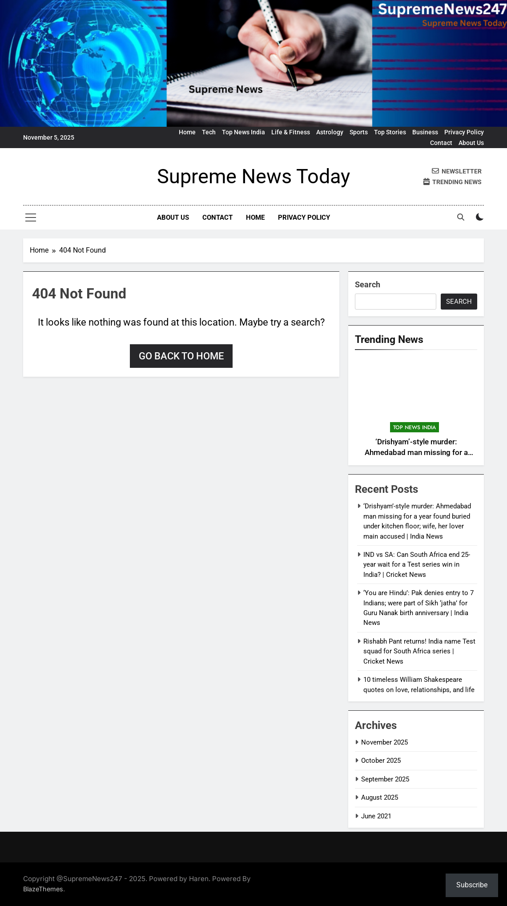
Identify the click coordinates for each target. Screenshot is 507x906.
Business (425, 132)
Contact (441, 142)
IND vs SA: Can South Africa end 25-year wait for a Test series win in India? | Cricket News (416, 565)
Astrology (329, 132)
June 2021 (376, 816)
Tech (209, 132)
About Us (471, 142)
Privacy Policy (464, 132)
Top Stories (390, 132)
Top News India (243, 132)
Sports (359, 132)
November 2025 (384, 742)
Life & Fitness (290, 132)
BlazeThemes (43, 889)
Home (187, 132)
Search (367, 284)
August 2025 (379, 797)
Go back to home (181, 356)
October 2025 (381, 761)
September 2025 (385, 779)
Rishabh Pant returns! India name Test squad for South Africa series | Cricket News (419, 651)
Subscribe (471, 885)
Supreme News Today (253, 176)
